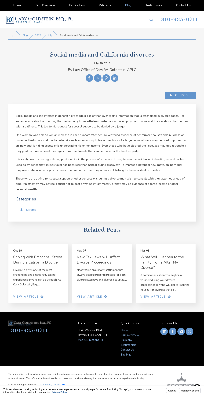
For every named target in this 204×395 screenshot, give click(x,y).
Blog (25, 35)
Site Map (126, 355)
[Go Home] (13, 35)
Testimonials (128, 345)
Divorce (31, 210)
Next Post (180, 95)
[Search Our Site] (151, 19)
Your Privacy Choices (52, 384)
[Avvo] (181, 331)
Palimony (126, 340)
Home (124, 330)
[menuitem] (17, 5)
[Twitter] (189, 331)
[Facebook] (172, 331)
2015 (38, 35)
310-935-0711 (179, 19)
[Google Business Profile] (164, 331)
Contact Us (127, 350)
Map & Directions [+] (90, 340)
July (50, 35)
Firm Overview (130, 335)
